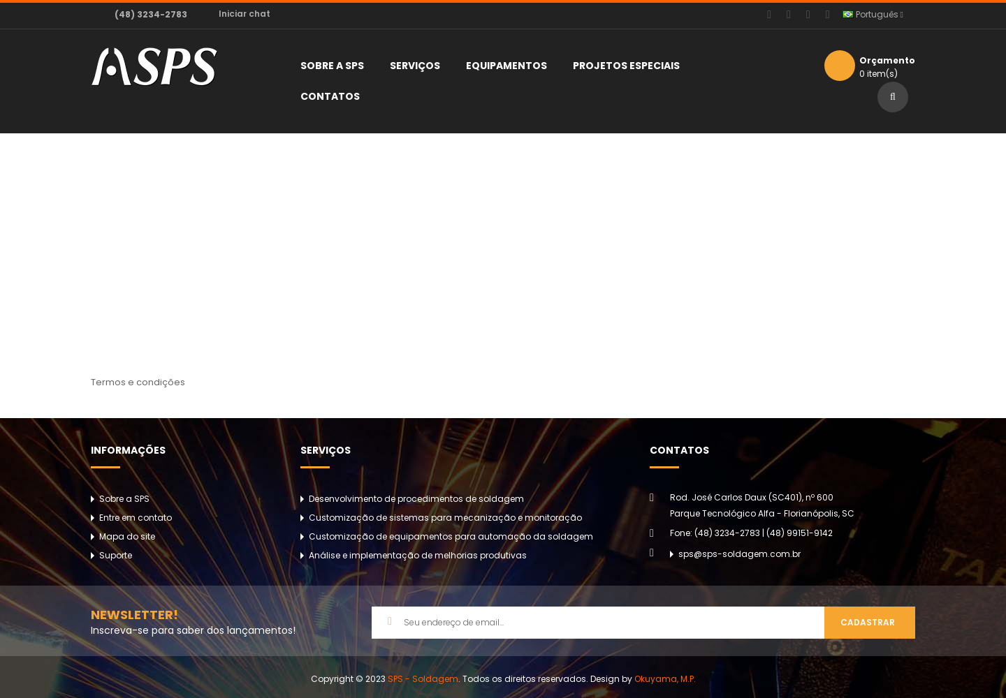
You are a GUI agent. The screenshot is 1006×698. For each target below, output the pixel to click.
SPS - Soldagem (423, 679)
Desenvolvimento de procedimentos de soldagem (416, 499)
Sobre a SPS (124, 499)
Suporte (115, 555)
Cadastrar (867, 622)
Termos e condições (512, 274)
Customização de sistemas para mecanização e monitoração (445, 518)
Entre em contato (135, 518)
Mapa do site (127, 536)
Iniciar (244, 14)
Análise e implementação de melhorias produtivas (418, 555)
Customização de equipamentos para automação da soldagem (451, 536)
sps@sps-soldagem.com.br (739, 554)
